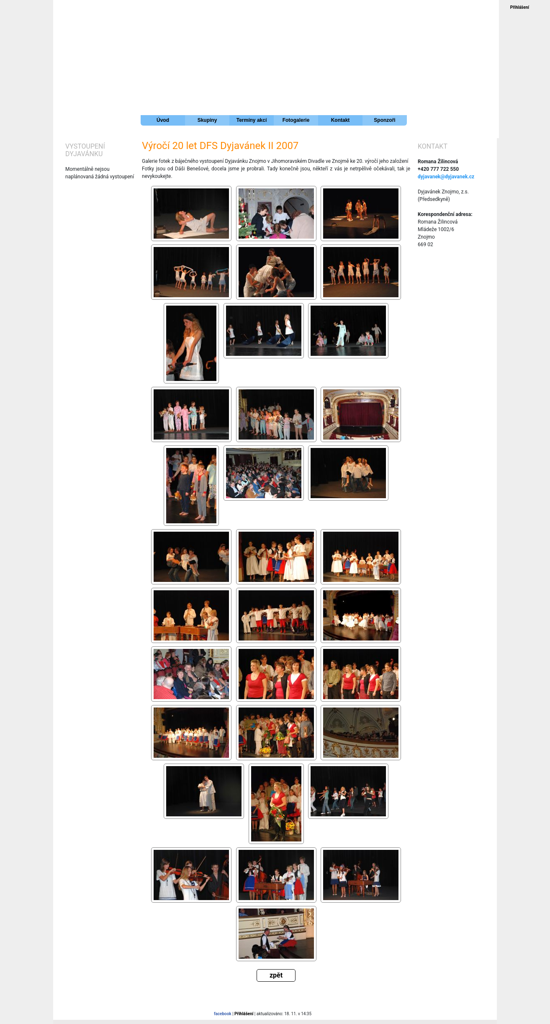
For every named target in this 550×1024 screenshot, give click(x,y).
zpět (276, 975)
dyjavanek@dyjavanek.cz (446, 177)
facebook (222, 1013)
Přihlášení (519, 7)
